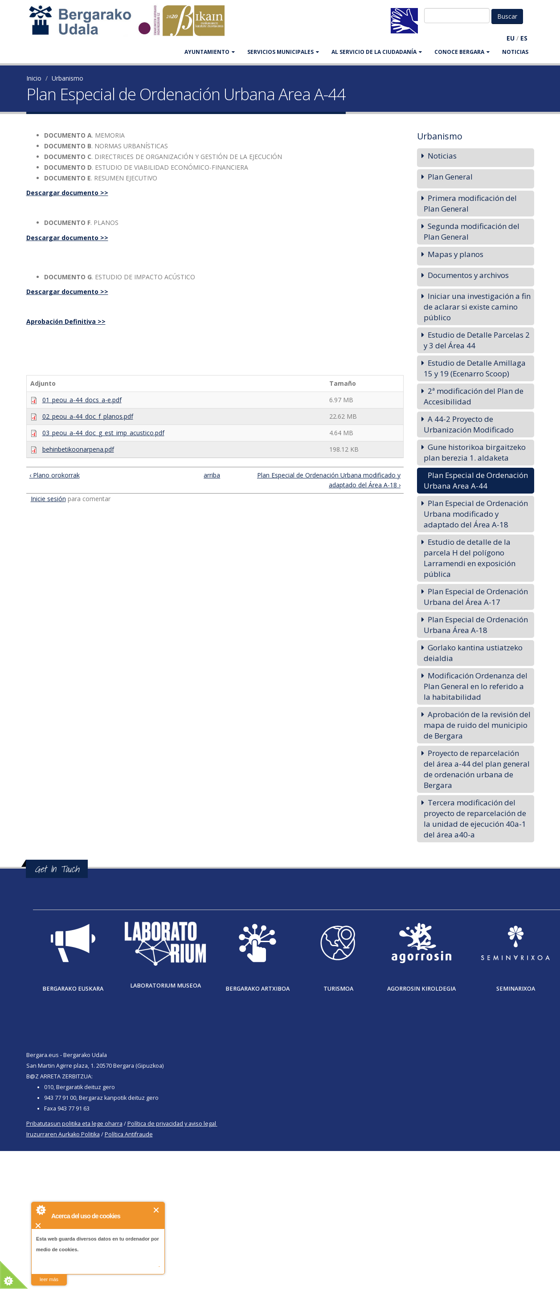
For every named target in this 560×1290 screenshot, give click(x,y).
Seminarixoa (515, 988)
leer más (49, 1279)
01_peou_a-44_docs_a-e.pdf (82, 400)
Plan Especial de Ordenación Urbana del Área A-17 (476, 596)
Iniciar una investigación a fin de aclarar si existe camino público (477, 306)
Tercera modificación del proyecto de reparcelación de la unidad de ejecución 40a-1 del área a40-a (475, 818)
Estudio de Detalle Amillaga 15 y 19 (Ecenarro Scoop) (475, 368)
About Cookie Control (40, 1209)
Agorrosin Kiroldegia (421, 988)
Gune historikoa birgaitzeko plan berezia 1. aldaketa (475, 452)
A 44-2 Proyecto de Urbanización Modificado (469, 424)
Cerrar (156, 1210)
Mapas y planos (455, 254)
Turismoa (338, 988)
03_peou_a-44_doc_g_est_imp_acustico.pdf (103, 433)
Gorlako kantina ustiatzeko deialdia (473, 652)
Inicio (33, 78)
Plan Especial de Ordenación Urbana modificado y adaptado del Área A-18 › (329, 480)
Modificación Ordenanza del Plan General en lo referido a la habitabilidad (475, 686)
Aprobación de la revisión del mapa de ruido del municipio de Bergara (477, 725)
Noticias (515, 52)
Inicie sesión (48, 498)
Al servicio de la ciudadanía (376, 52)
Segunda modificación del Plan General (471, 231)
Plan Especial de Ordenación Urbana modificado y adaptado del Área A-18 (476, 514)
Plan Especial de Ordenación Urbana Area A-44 (476, 480)
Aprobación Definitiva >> (66, 321)
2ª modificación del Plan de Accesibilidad (473, 396)
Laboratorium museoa (165, 985)
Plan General (450, 176)
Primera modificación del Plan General (470, 203)
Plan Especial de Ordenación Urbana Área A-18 (476, 624)
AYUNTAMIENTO (209, 52)
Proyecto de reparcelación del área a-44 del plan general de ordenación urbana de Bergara (477, 769)
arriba (211, 475)
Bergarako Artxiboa (257, 988)
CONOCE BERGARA (462, 52)
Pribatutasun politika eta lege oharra (74, 1123)
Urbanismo (67, 78)
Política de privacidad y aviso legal (171, 1123)
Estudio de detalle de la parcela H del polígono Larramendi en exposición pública (469, 558)
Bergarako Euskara (72, 988)
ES (523, 38)
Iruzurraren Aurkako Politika (63, 1134)
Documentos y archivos (468, 275)
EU (511, 38)
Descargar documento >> (67, 192)
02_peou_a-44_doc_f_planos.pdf (87, 416)
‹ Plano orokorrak (54, 475)
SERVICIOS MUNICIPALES (283, 52)
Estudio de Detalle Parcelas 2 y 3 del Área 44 (477, 340)
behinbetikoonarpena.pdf (78, 449)
